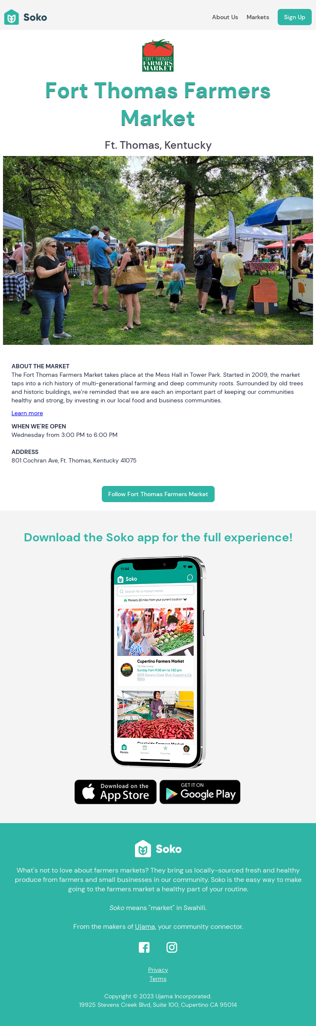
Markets (258, 17)
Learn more (27, 413)
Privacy (158, 970)
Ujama (145, 926)
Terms (158, 979)
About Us (225, 17)
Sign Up (294, 17)
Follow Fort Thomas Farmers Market (158, 494)
